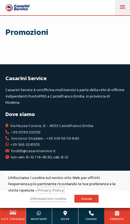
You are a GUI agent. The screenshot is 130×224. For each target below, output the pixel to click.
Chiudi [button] (86, 198)
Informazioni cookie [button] (48, 198)
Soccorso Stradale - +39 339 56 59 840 (45, 138)
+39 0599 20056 (26, 132)
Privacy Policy (51, 190)
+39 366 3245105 (25, 144)
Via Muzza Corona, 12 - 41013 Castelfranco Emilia (51, 126)
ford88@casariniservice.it (33, 151)
